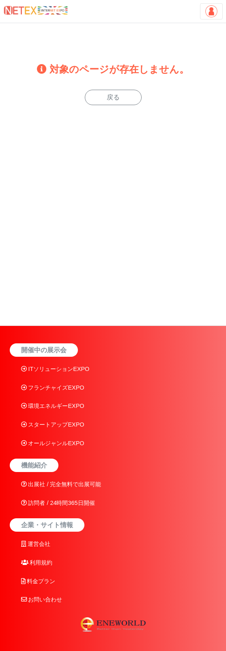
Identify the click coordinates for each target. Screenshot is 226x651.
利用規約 (37, 562)
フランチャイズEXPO (52, 387)
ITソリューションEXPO (55, 369)
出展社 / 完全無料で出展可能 (61, 484)
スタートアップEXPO (52, 424)
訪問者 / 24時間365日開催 (58, 503)
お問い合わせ (41, 599)
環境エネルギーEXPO (52, 406)
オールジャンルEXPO (52, 443)
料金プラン (38, 581)
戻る (113, 97)
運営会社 (36, 544)
